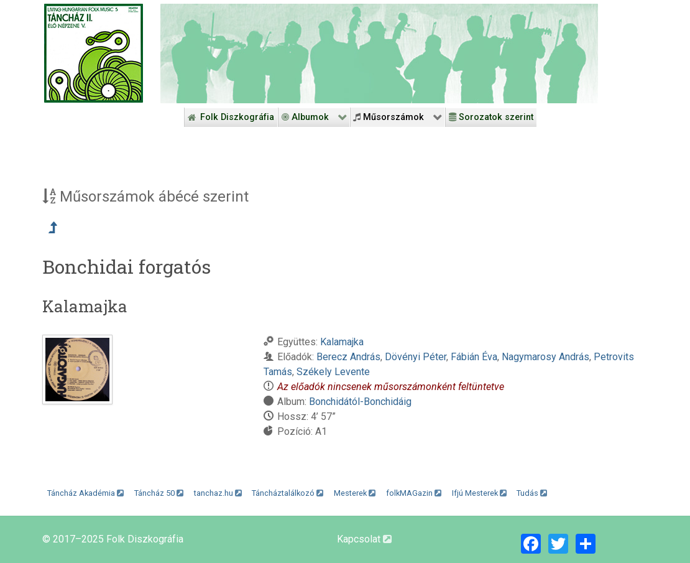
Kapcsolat (364, 539)
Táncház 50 (158, 493)
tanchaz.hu (218, 493)
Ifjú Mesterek (479, 493)
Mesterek (354, 493)
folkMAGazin (413, 493)
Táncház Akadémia (85, 493)
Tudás (532, 493)
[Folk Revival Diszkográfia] (379, 53)
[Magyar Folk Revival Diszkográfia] (93, 53)
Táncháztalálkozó (287, 493)
